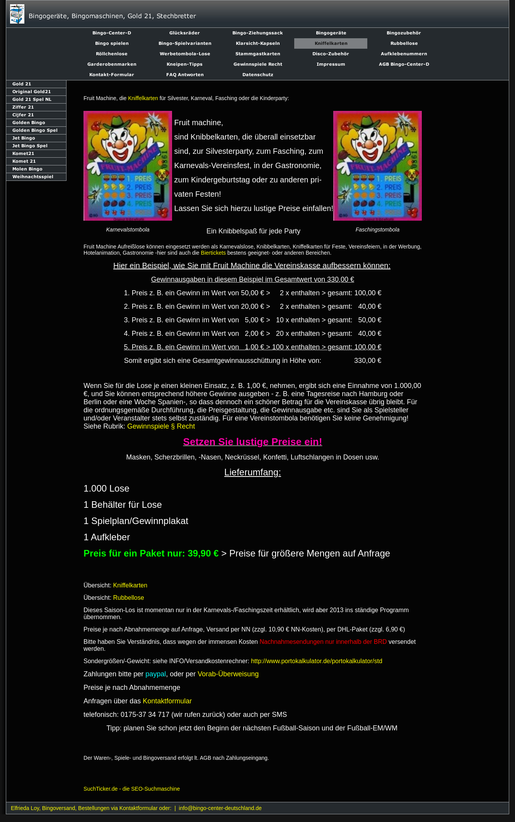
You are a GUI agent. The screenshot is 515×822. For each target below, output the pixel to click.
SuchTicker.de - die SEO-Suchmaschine (132, 789)
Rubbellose (128, 597)
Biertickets (213, 253)
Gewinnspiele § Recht (161, 426)
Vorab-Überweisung (228, 674)
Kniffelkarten (143, 98)
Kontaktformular (167, 701)
